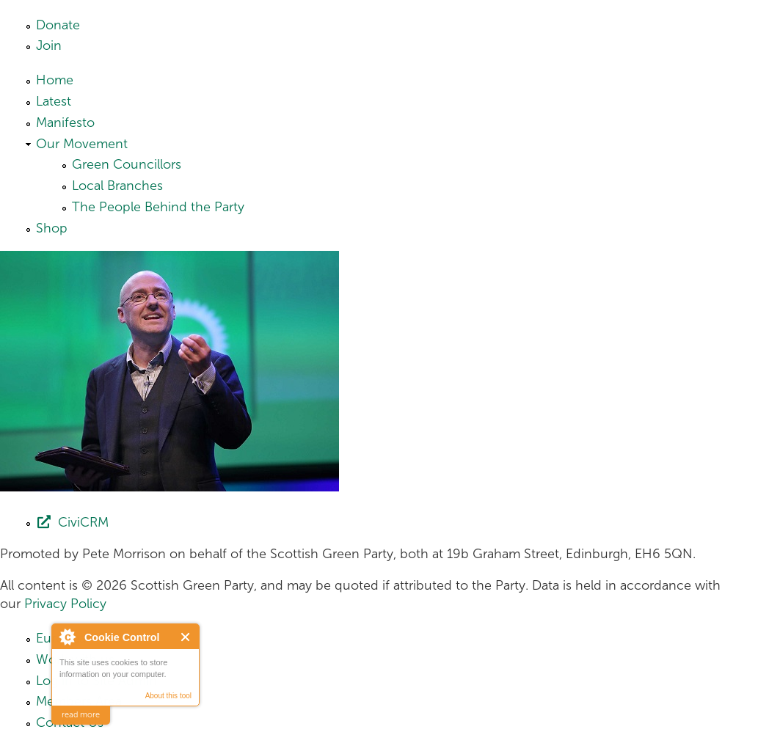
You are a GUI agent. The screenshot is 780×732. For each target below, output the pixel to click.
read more (81, 715)
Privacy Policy (65, 604)
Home (54, 80)
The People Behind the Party (158, 207)
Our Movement (82, 144)
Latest (53, 101)
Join (49, 45)
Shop (52, 228)
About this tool (168, 696)
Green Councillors (126, 164)
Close (186, 637)
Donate (58, 25)
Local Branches (117, 185)
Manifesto (65, 122)
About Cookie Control (66, 636)
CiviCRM (83, 522)
